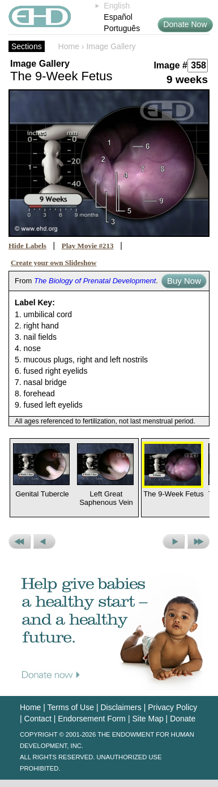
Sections (26, 46)
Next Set (198, 541)
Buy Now (184, 281)
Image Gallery (110, 46)
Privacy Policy (172, 707)
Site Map (147, 718)
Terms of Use (71, 707)
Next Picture (174, 541)
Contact (38, 718)
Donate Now (185, 24)
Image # (170, 65)
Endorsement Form (92, 718)
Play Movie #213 (88, 245)
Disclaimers (120, 707)
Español (118, 16)
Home (68, 46)
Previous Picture (44, 541)
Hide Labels (27, 245)
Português (122, 28)
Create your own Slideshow (54, 262)
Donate (182, 718)
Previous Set (19, 541)
